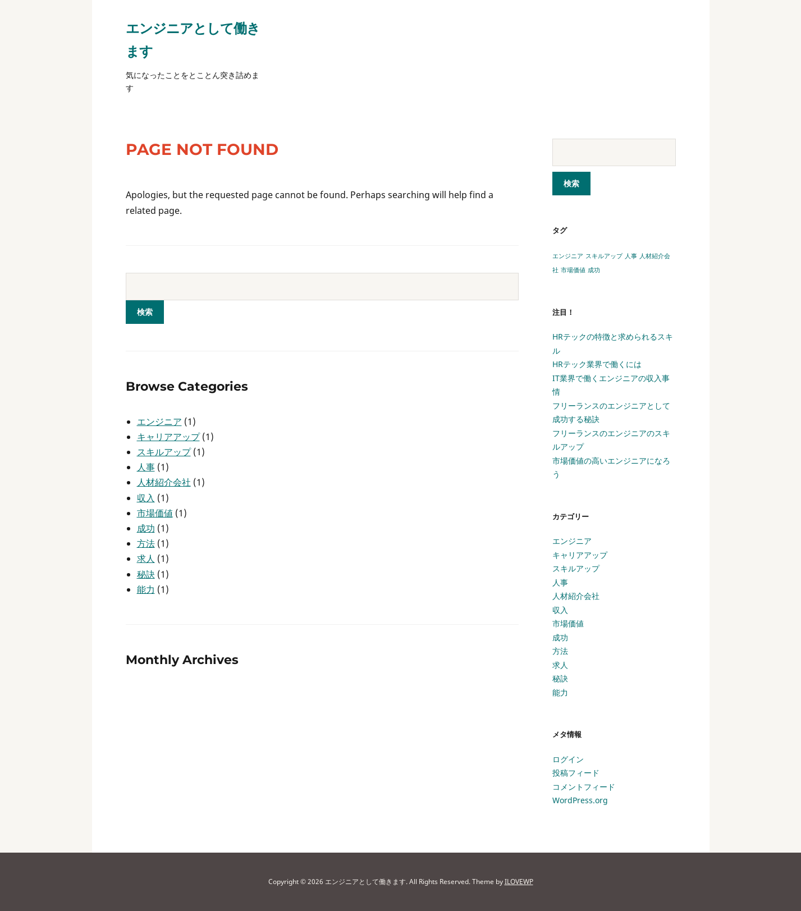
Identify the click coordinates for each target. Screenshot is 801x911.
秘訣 (146, 574)
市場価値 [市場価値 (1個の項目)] (573, 270)
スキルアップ (164, 452)
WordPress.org (580, 800)
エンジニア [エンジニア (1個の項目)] (567, 256)
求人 (146, 558)
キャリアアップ (168, 437)
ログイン (568, 759)
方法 (146, 543)
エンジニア (159, 421)
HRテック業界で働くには (597, 364)
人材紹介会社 (164, 482)
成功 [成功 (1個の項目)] (594, 270)
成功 (146, 528)
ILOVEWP (519, 881)
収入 (146, 498)
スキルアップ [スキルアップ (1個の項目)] (604, 256)
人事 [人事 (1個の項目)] (631, 256)
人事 (146, 467)
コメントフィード (583, 786)
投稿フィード (575, 772)
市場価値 (155, 513)
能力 (146, 589)
